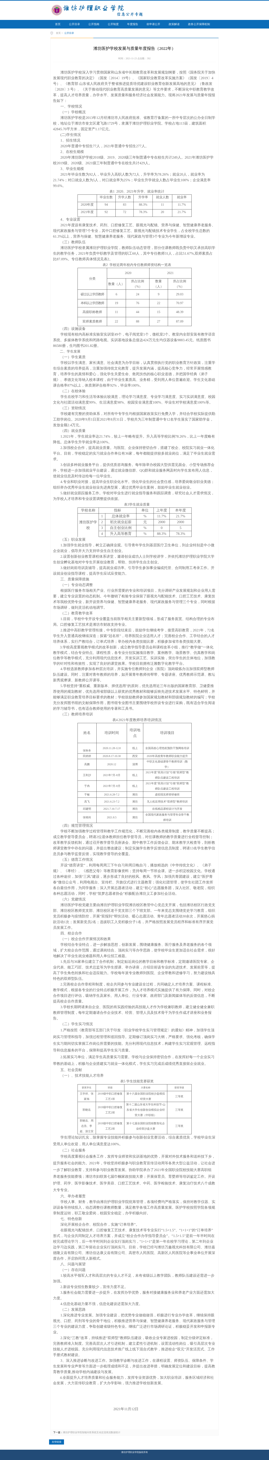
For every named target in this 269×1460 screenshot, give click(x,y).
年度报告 (132, 24)
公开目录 (74, 24)
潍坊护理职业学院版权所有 (134, 1452)
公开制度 (113, 24)
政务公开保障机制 (199, 24)
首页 (58, 24)
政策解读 (174, 24)
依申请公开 (153, 24)
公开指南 (93, 24)
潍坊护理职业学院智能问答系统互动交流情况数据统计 (91, 1432)
